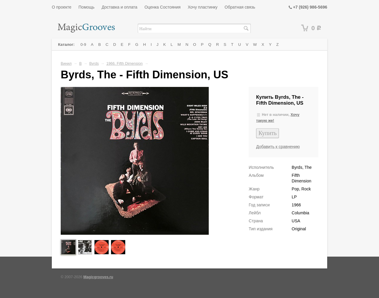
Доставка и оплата (119, 7)
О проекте (61, 7)
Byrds (94, 63)
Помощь (86, 7)
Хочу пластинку (203, 7)
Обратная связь (240, 7)
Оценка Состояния (162, 7)
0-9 (83, 44)
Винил (66, 63)
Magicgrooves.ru (98, 277)
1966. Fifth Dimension (124, 63)
